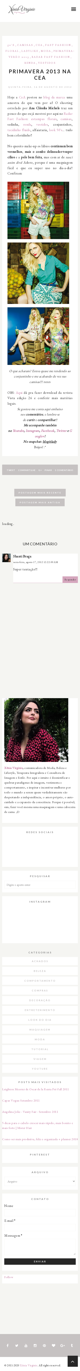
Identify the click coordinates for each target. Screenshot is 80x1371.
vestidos (42, 124)
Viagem (40, 1059)
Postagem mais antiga (40, 502)
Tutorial (40, 1049)
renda (27, 124)
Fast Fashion (58, 45)
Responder (70, 579)
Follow (8, 1277)
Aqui (19, 392)
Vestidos (47, 63)
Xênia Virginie (13, 768)
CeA (39, 45)
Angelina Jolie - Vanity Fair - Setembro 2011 (30, 1112)
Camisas (25, 45)
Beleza (40, 971)
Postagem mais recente (40, 492)
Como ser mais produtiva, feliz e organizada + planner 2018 (40, 1139)
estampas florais (44, 119)
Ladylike (29, 51)
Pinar (48, 470)
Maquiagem (40, 1029)
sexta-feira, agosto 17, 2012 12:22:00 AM (35, 562)
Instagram (32, 430)
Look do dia (40, 1019)
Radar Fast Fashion (51, 57)
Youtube (18, 430)
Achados (40, 961)
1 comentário (64, 470)
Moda (46, 51)
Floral (12, 51)
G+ (40, 470)
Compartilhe (27, 470)
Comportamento (40, 980)
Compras (40, 990)
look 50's (55, 130)
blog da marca (54, 97)
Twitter (61, 430)
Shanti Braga (22, 556)
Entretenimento (40, 1010)
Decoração (40, 1000)
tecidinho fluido (19, 130)
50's (11, 45)
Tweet (11, 470)
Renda (30, 63)
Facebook (47, 430)
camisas (66, 119)
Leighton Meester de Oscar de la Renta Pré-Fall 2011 (35, 1089)
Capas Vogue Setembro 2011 (21, 1100)
